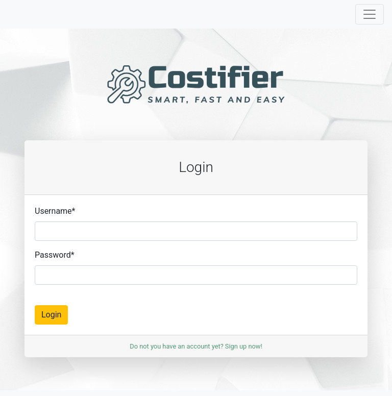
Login (51, 314)
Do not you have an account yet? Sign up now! (196, 346)
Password (55, 255)
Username (55, 211)
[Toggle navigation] (369, 14)
